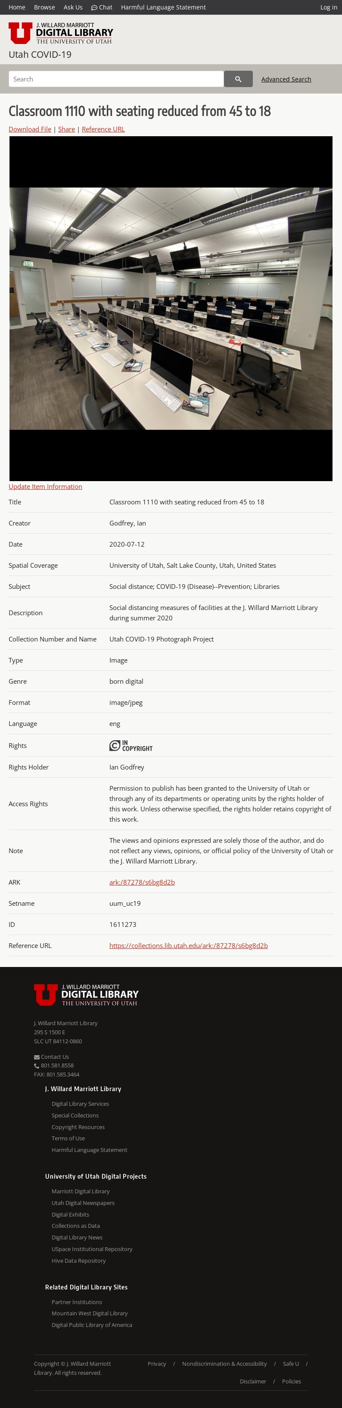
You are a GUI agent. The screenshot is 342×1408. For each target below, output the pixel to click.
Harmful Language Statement (163, 7)
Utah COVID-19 (40, 54)
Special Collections (75, 1115)
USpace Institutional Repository (92, 1249)
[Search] (116, 79)
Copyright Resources (78, 1127)
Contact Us (51, 1057)
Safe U (291, 1363)
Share (66, 129)
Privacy (157, 1363)
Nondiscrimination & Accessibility (224, 1363)
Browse (44, 7)
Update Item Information (45, 486)
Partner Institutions (77, 1302)
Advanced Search (286, 79)
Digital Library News (77, 1237)
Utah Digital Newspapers (83, 1203)
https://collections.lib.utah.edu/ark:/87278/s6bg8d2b (188, 945)
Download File (30, 129)
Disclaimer (253, 1381)
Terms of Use (68, 1138)
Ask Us (73, 7)
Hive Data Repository (79, 1260)
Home (17, 7)
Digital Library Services (80, 1104)
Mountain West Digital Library (90, 1313)
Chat (101, 7)
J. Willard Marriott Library (66, 1023)
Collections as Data (76, 1226)
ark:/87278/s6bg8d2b (142, 882)
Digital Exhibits (70, 1214)
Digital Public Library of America (92, 1325)
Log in (329, 7)
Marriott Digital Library (81, 1191)
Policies (291, 1381)
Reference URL (103, 129)
